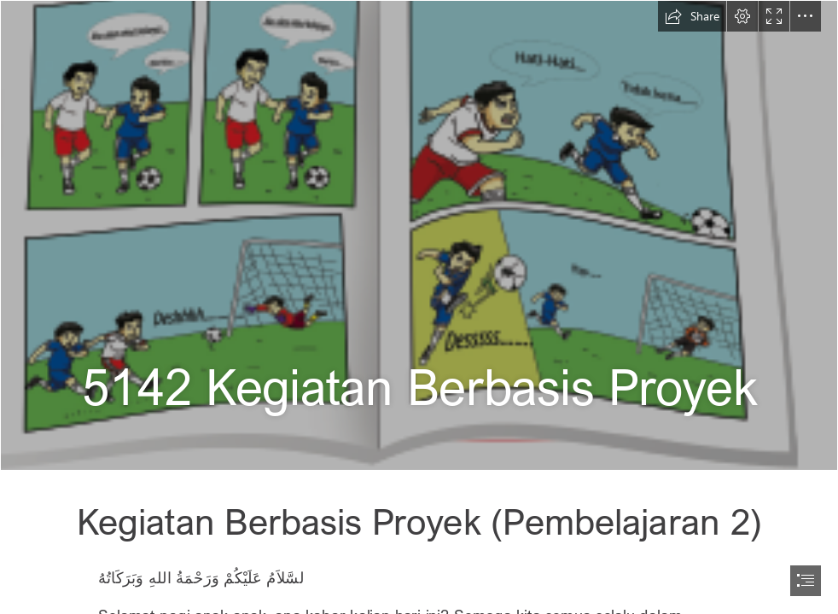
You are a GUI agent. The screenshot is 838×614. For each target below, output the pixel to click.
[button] (692, 16)
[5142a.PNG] (419, 235)
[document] (419, 307)
